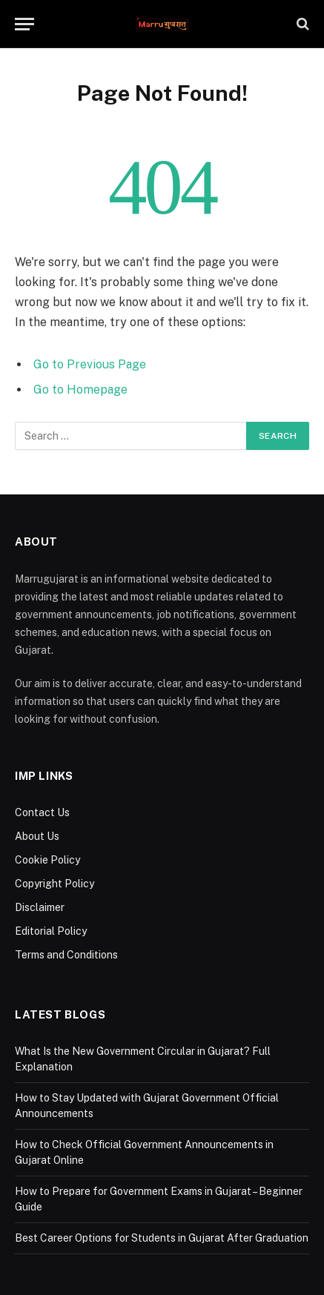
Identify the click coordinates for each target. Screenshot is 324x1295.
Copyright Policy (54, 884)
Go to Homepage (80, 389)
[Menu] (24, 24)
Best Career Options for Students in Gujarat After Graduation (161, 1238)
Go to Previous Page (89, 364)
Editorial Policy (51, 931)
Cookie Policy (47, 860)
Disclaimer (40, 907)
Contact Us (42, 812)
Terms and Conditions (66, 955)
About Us (37, 836)
